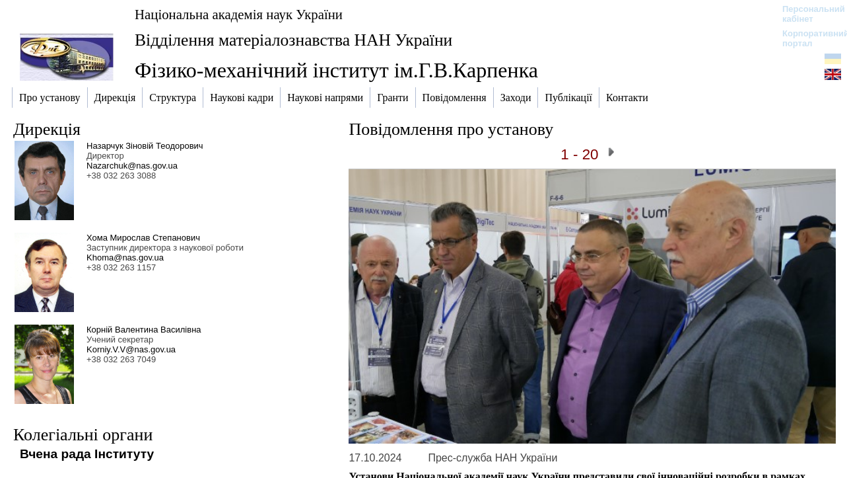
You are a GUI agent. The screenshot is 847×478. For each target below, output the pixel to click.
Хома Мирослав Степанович (143, 238)
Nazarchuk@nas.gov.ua (132, 166)
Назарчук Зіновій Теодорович (144, 146)
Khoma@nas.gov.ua (125, 257)
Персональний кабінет (807, 14)
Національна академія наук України (239, 14)
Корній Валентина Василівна (143, 330)
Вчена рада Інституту (87, 454)
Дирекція (47, 129)
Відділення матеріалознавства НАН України (293, 40)
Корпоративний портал (807, 38)
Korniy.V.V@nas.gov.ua (131, 349)
